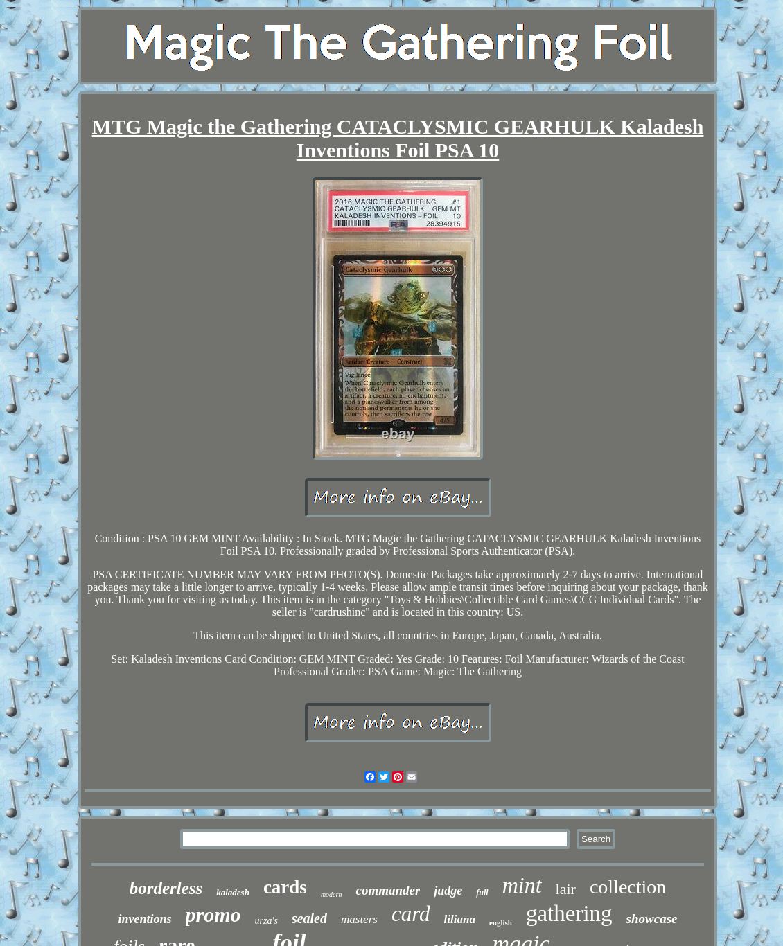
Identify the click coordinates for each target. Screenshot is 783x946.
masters (359, 919)
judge (448, 891)
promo (213, 914)
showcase (652, 918)
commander (387, 890)
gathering (569, 913)
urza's (266, 921)
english (500, 922)
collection (628, 887)
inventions (145, 919)
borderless (166, 888)
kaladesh (232, 892)
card (411, 914)
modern (331, 894)
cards (285, 887)
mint (522, 885)
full (482, 893)
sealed (309, 918)
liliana (459, 919)
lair (566, 889)
